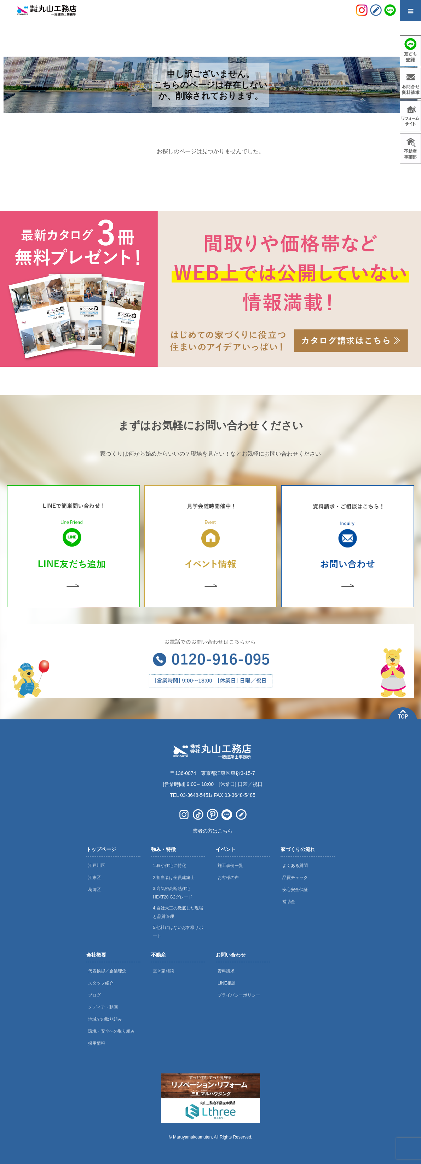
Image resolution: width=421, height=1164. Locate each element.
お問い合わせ (231, 955)
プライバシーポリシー (239, 995)
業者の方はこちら (212, 831)
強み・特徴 (163, 849)
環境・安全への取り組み (111, 1031)
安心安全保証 (295, 889)
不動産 (158, 955)
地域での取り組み (105, 1019)
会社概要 (96, 955)
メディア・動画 (103, 1007)
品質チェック (295, 877)
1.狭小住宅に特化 (169, 865)
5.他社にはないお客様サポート (178, 931)
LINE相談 (227, 983)
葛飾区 (94, 889)
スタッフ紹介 (101, 983)
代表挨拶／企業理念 (107, 971)
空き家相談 (163, 971)
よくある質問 (295, 865)
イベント (226, 849)
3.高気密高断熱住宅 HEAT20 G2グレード (172, 893)
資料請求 (226, 971)
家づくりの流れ (298, 849)
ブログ (94, 995)
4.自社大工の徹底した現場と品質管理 (178, 912)
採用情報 (96, 1043)
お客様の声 (228, 877)
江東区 (94, 877)
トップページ (101, 849)
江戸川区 (96, 865)
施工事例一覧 (230, 865)
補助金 (288, 901)
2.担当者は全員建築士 (174, 877)
